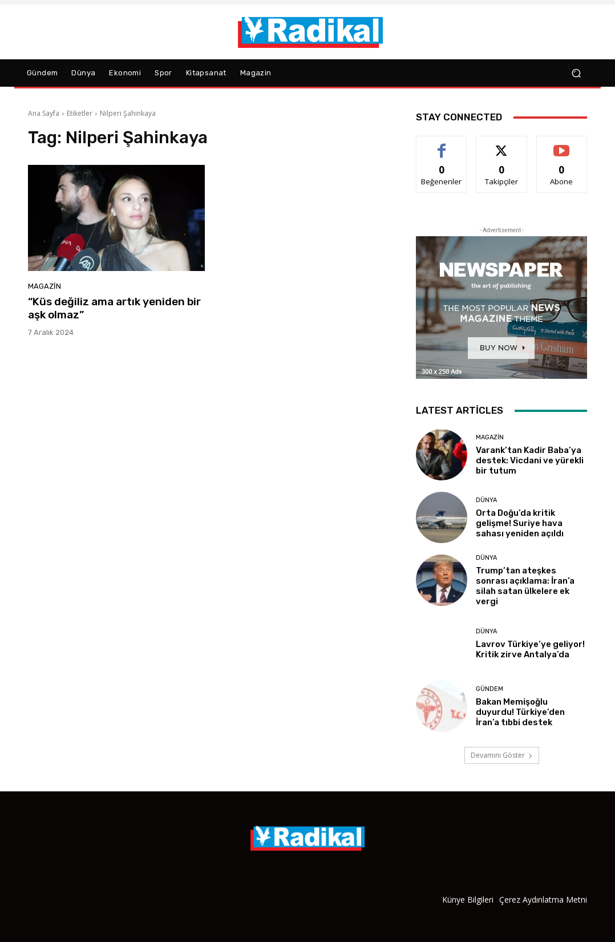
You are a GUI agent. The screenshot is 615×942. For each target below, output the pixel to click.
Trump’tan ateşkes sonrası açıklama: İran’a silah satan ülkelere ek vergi (525, 586)
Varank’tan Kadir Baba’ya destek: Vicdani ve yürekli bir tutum (530, 460)
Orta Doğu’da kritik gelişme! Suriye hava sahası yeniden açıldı (520, 523)
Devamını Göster (502, 755)
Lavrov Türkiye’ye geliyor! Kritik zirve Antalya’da (530, 649)
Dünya (486, 500)
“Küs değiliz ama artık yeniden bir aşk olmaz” (114, 308)
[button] (576, 73)
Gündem (489, 689)
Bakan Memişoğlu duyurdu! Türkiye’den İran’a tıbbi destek (520, 712)
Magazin (44, 286)
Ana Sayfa (43, 113)
